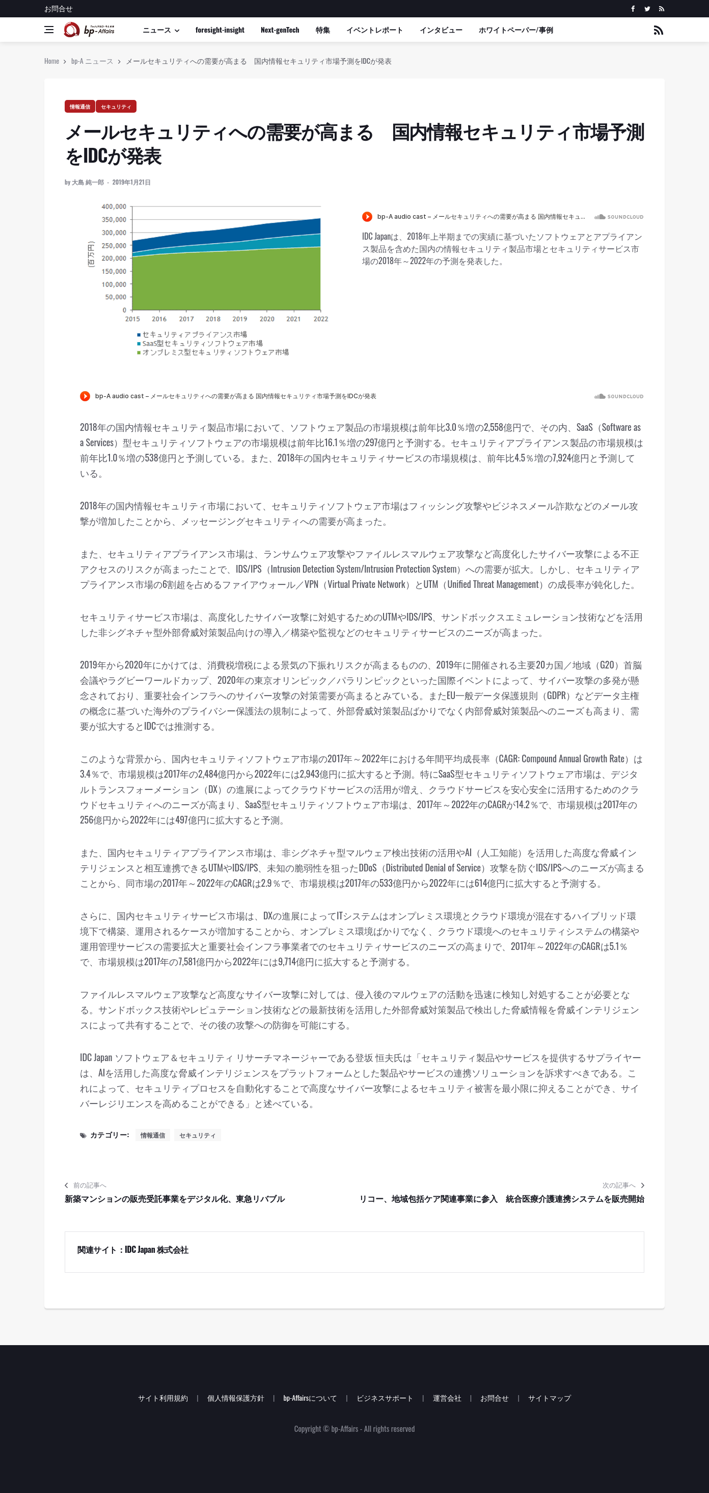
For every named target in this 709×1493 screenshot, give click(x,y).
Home (51, 60)
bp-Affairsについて (310, 1397)
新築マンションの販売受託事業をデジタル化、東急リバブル (175, 1198)
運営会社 (447, 1397)
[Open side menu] (48, 29)
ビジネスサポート (385, 1397)
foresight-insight (220, 29)
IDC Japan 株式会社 (156, 1249)
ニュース (157, 29)
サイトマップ (549, 1397)
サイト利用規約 (163, 1397)
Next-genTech (280, 29)
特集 (323, 29)
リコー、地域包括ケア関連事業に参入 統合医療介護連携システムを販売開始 (501, 1198)
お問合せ (58, 8)
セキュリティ (116, 106)
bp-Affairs (344, 1428)
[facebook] (633, 8)
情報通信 (80, 106)
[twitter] (647, 8)
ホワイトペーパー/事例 (516, 29)
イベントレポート (374, 29)
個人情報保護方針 (235, 1397)
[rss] (661, 8)
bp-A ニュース (92, 60)
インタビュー (441, 29)
